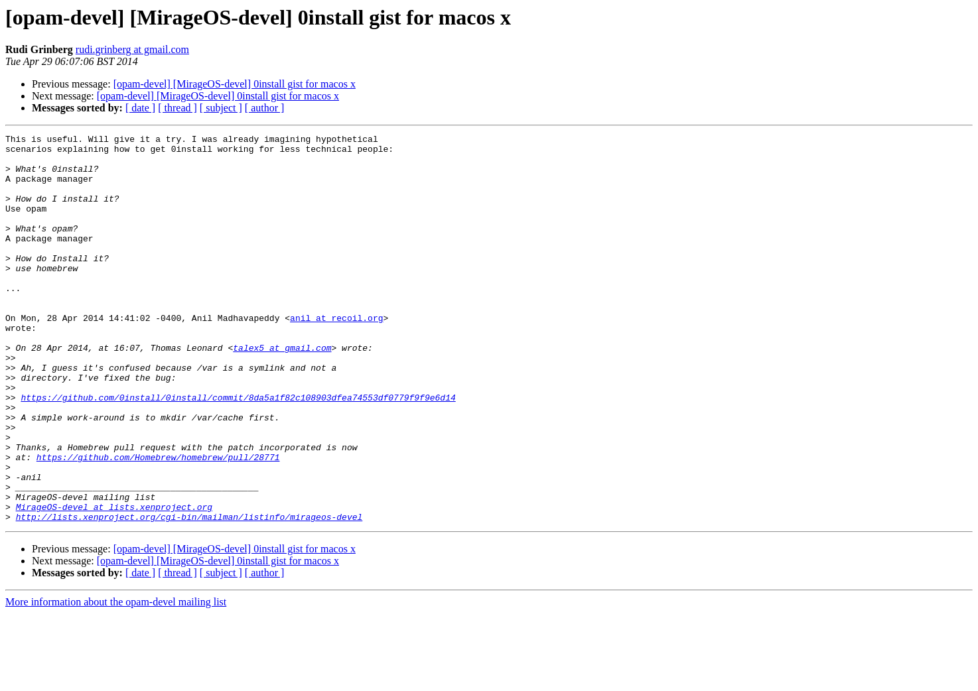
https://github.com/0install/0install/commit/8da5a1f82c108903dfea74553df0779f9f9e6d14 (238, 451)
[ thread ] (177, 107)
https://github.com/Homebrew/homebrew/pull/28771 (158, 523)
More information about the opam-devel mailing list (115, 679)
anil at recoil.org (336, 355)
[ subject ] (221, 107)
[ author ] (265, 107)
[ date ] (140, 107)
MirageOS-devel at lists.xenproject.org (114, 582)
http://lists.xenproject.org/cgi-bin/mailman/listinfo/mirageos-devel (189, 594)
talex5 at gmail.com (282, 391)
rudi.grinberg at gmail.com (132, 49)
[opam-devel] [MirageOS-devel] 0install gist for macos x (234, 84)
